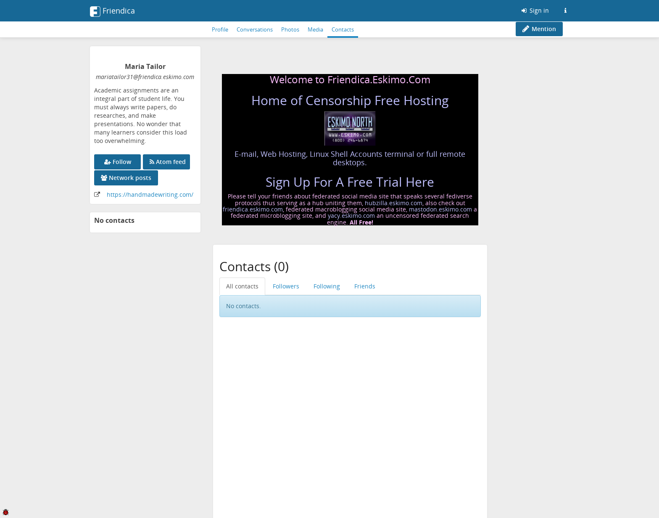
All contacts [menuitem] (242, 286)
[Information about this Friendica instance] (565, 10)
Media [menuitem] (315, 29)
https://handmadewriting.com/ (150, 194)
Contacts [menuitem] (343, 29)
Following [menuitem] (327, 286)
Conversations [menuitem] (255, 29)
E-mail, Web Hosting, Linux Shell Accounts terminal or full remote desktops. (350, 158)
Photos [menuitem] (290, 29)
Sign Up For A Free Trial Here (350, 181)
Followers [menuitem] (286, 286)
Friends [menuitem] (364, 286)
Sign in (534, 10)
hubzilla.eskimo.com (393, 203)
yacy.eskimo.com (351, 215)
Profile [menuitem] (220, 29)
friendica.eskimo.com (253, 209)
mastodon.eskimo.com (440, 209)
